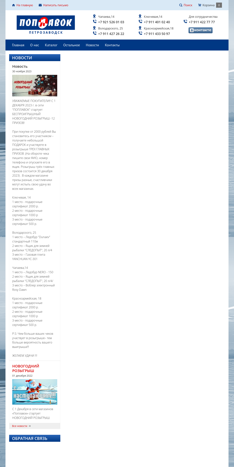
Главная (18, 45)
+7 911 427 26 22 (111, 33)
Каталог (51, 45)
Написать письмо (53, 5)
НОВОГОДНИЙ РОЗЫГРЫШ (25, 368)
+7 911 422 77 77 (202, 22)
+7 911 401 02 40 (157, 22)
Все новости (21, 426)
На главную (22, 5)
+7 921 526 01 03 (111, 22)
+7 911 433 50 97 (157, 33)
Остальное (71, 45)
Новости (92, 45)
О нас (34, 45)
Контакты (112, 45)
